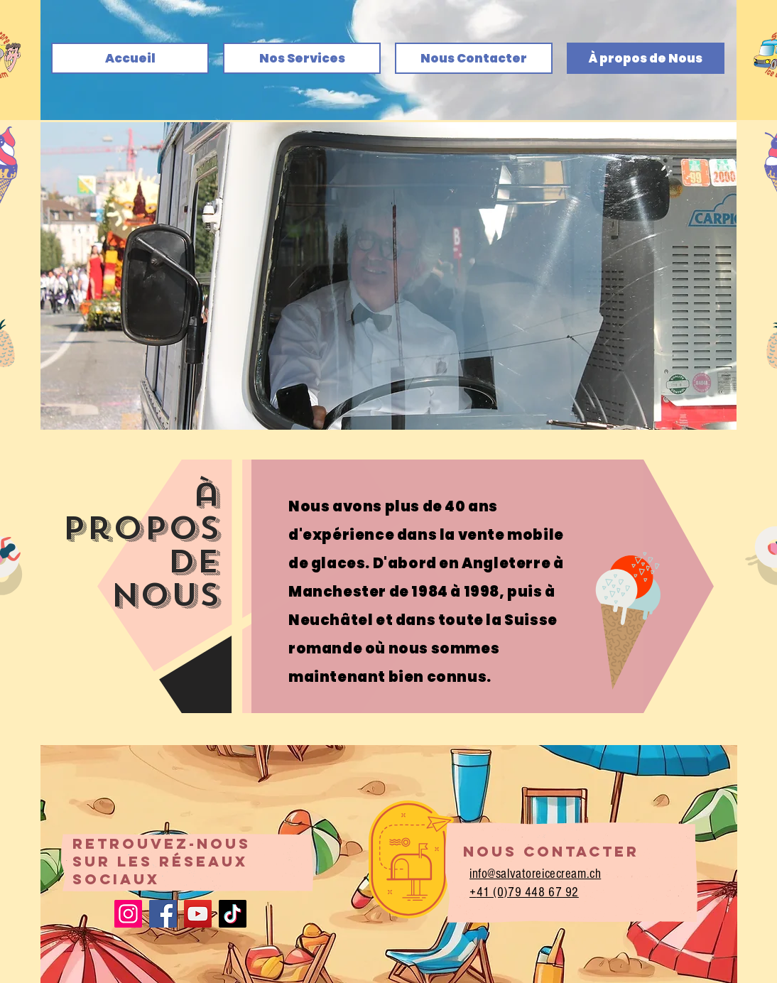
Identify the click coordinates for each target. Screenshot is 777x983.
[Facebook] (163, 914)
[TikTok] (232, 914)
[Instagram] (128, 914)
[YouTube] (198, 914)
